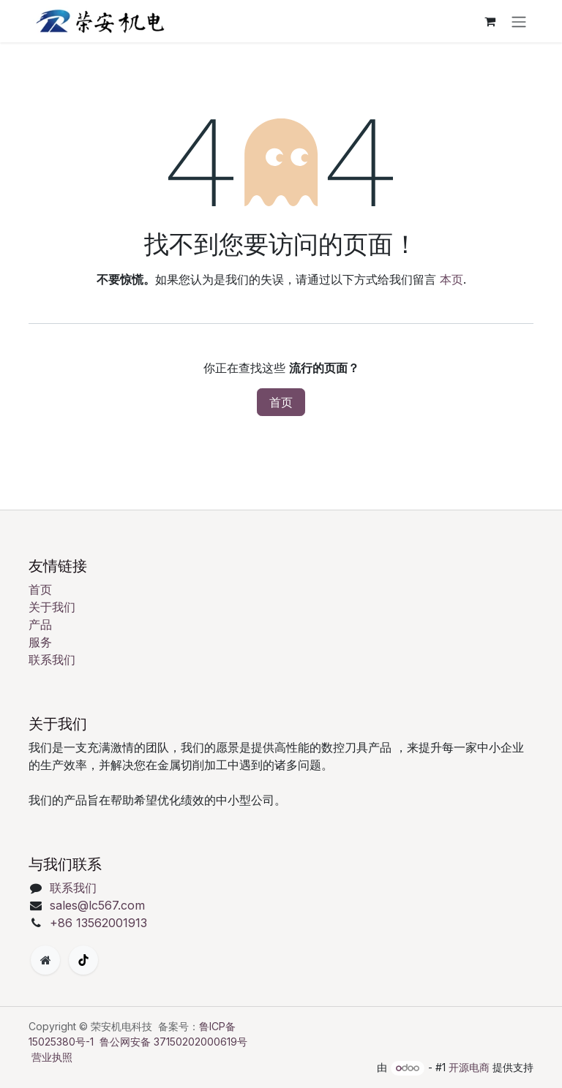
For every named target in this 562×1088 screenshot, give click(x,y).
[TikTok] (83, 960)
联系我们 (52, 659)
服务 (40, 642)
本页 (451, 279)
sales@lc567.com (97, 905)
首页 (281, 402)
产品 (40, 624)
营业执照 (51, 1057)
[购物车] (489, 21)
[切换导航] (518, 21)
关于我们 (52, 607)
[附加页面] (45, 960)
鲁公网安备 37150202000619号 (173, 1041)
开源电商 (469, 1067)
